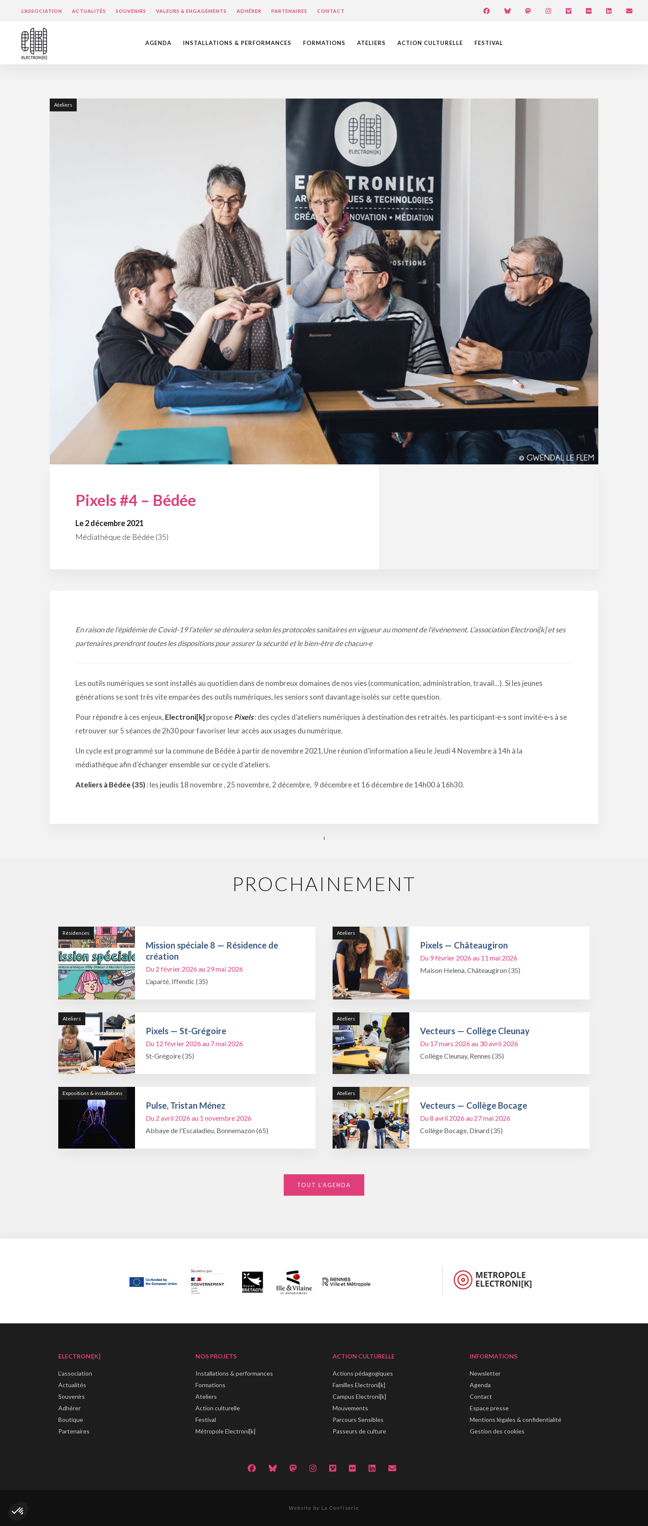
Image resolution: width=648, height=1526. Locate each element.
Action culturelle (430, 42)
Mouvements (350, 1408)
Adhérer (249, 11)
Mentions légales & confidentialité (515, 1419)
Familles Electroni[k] (359, 1384)
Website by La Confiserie (324, 1508)
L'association (75, 1373)
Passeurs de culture (359, 1431)
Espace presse (489, 1408)
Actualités (89, 11)
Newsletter (485, 1373)
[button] (18, 1511)
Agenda (158, 42)
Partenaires (289, 11)
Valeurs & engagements (191, 11)
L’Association (41, 11)
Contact (331, 11)
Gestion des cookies (497, 1431)
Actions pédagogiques (363, 1373)
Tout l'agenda (324, 1185)
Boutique (70, 1419)
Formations (324, 42)
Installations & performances (237, 42)
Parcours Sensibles (358, 1419)
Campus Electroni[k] (359, 1396)
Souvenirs (131, 11)
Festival (488, 42)
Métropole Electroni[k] (225, 1431)
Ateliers (371, 42)
